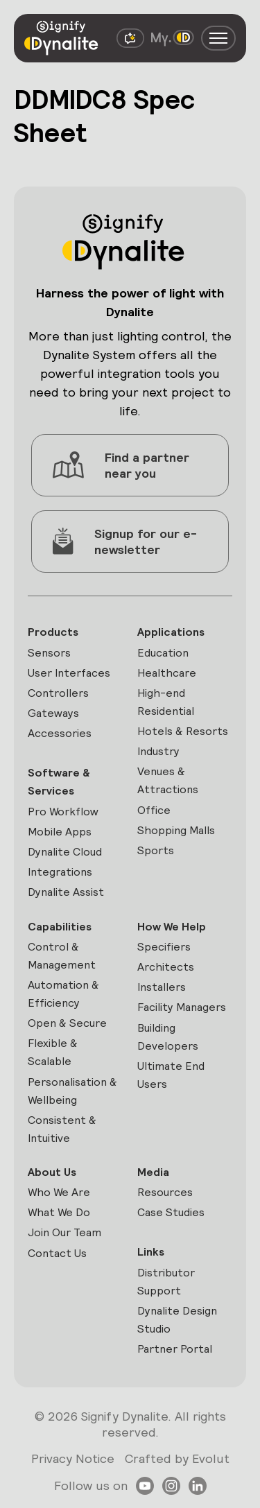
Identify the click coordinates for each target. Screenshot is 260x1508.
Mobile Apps (60, 831)
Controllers (58, 693)
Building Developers (167, 1037)
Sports (155, 850)
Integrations (60, 872)
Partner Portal (174, 1349)
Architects (165, 967)
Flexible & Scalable (53, 1052)
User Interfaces (69, 673)
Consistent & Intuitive (62, 1129)
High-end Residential (165, 702)
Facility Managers (181, 1007)
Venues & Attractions (167, 780)
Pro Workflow (63, 811)
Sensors (49, 652)
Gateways (53, 713)
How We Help (171, 926)
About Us (52, 1172)
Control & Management (62, 955)
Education (163, 652)
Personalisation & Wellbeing (72, 1091)
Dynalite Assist (66, 892)
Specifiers (164, 946)
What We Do (59, 1212)
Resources (165, 1192)
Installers (161, 987)
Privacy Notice (72, 1458)
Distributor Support (166, 1281)
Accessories (60, 733)
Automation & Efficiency (63, 994)
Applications (171, 632)
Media (153, 1172)
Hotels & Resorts (182, 731)
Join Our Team (64, 1232)
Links (150, 1252)
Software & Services (59, 781)
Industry (158, 751)
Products (53, 632)
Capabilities (60, 926)
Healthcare (166, 673)
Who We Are (59, 1192)
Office (154, 810)
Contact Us (57, 1253)
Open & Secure (67, 1023)
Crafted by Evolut (177, 1458)
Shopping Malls (176, 830)
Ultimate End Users (171, 1075)
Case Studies (171, 1212)
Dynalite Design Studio (177, 1319)
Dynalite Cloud (65, 851)
